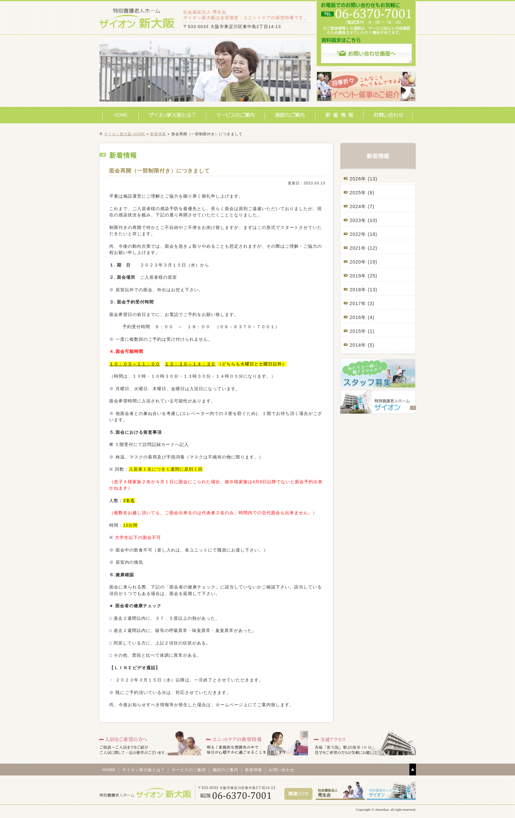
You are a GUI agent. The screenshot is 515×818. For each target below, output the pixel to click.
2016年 (358, 317)
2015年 (358, 331)
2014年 (358, 345)
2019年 (358, 275)
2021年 (358, 248)
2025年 (358, 192)
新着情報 (339, 115)
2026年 (358, 178)
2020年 (358, 262)
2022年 (358, 234)
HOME (121, 115)
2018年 (358, 289)
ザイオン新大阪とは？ (172, 115)
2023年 (358, 220)
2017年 (358, 303)
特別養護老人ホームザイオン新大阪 (137, 18)
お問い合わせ (388, 115)
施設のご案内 (290, 115)
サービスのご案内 (235, 115)
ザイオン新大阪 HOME (124, 134)
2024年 (358, 206)
